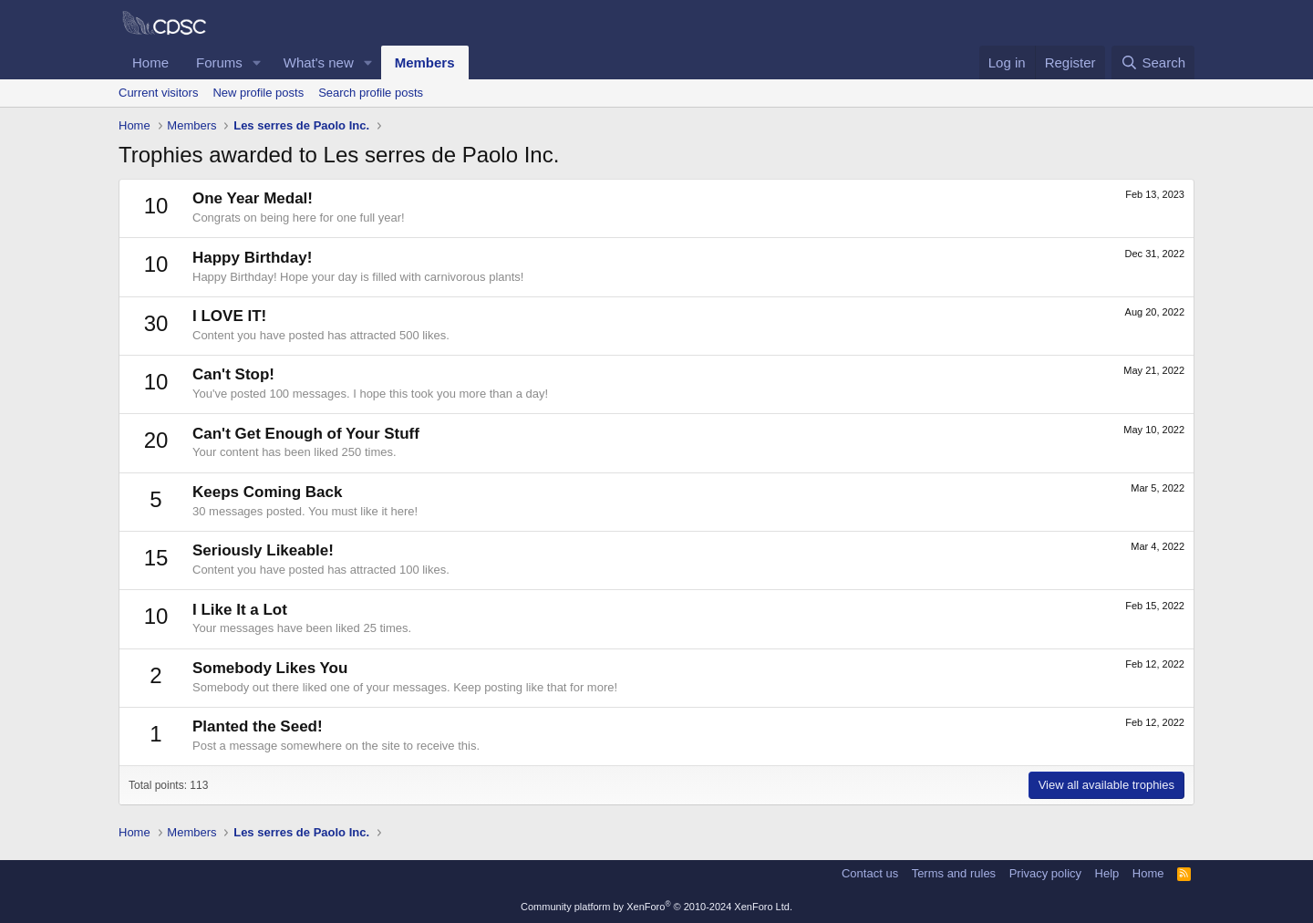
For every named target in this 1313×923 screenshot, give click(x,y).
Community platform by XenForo (656, 906)
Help (1107, 873)
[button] (257, 62)
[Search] (1152, 62)
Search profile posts (370, 92)
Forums (219, 62)
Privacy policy (1045, 873)
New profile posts (258, 92)
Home (150, 62)
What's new (319, 62)
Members (425, 62)
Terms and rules (954, 873)
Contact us (870, 873)
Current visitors (158, 92)
